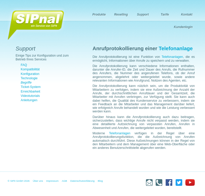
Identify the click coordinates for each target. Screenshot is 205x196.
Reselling (121, 14)
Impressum (52, 180)
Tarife (165, 14)
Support (143, 14)
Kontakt (186, 14)
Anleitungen (29, 100)
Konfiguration (30, 74)
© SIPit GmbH (15, 180)
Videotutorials (30, 96)
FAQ (24, 65)
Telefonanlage (176, 48)
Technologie (29, 78)
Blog (100, 180)
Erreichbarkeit (30, 91)
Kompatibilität (30, 69)
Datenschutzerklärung (82, 180)
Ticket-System (31, 87)
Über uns (38, 180)
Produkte (99, 14)
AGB (64, 180)
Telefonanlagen (172, 57)
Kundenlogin (183, 27)
